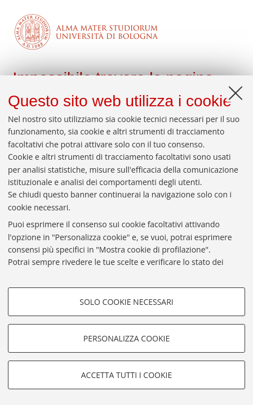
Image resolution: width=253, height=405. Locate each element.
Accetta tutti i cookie (126, 375)
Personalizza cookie (126, 338)
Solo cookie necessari (126, 301)
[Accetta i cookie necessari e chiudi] (236, 93)
